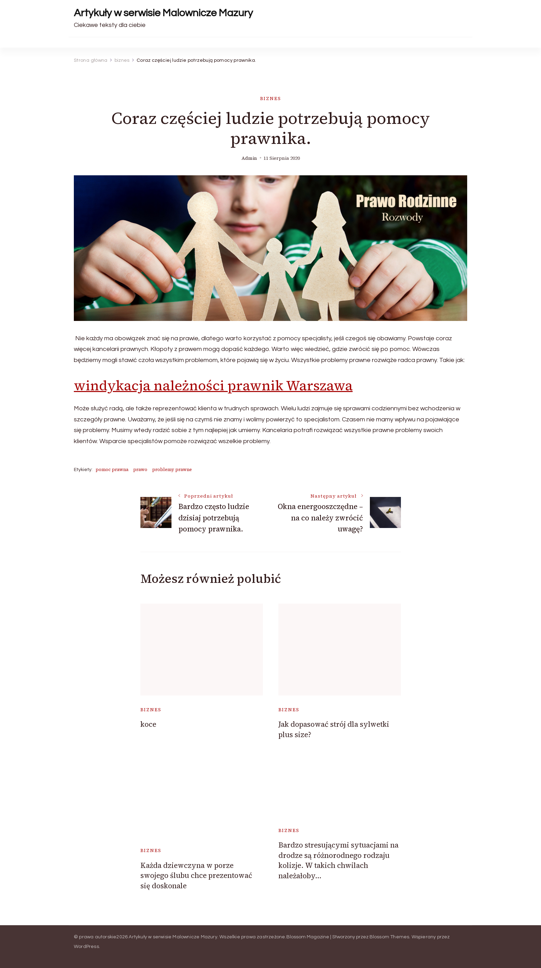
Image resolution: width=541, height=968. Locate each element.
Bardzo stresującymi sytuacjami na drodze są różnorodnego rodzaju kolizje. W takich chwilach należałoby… (338, 860)
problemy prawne (172, 469)
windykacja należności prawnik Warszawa (213, 385)
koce (148, 724)
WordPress (86, 946)
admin (249, 158)
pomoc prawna (112, 469)
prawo (140, 469)
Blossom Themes (390, 937)
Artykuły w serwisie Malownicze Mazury (163, 13)
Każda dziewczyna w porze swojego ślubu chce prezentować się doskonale (196, 875)
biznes (270, 98)
